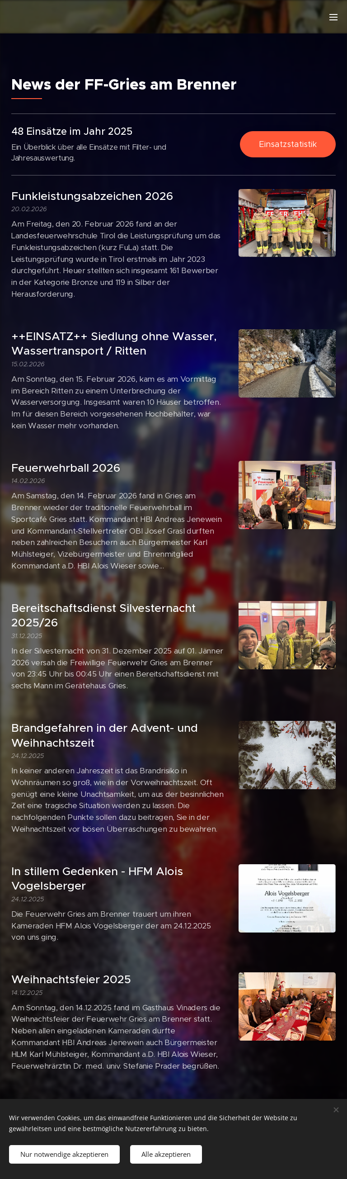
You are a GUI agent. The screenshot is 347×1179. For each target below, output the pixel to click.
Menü (333, 17)
